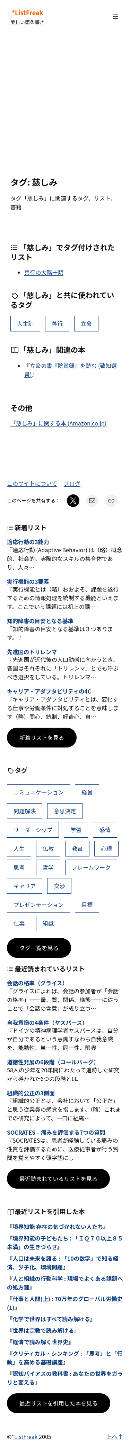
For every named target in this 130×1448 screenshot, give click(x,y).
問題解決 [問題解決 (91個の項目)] (25, 811)
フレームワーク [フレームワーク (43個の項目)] (91, 867)
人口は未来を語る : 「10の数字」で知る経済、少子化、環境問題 (63, 1262)
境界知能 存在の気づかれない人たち (57, 1226)
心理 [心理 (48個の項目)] (106, 848)
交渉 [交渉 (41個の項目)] (59, 886)
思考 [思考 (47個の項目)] (19, 867)
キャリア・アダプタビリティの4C (49, 691)
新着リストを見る (41, 737)
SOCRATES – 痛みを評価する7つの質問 (56, 1132)
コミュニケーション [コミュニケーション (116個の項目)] (39, 792)
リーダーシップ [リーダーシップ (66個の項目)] (33, 829)
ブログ (72, 483)
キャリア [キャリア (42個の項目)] (25, 886)
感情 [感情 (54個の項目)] (105, 829)
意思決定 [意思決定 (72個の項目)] (65, 811)
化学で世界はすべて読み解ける (51, 1319)
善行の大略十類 (43, 272)
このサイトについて (32, 483)
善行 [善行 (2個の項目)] (57, 323)
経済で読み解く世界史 (40, 1342)
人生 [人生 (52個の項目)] (19, 848)
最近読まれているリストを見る (58, 1178)
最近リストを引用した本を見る (58, 1403)
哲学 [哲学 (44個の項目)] (48, 867)
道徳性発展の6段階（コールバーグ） (53, 1062)
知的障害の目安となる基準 (40, 621)
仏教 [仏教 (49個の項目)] (48, 848)
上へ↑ (114, 1436)
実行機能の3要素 (28, 581)
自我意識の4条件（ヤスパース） (47, 1022)
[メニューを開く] (115, 16)
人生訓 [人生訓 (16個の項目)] (25, 323)
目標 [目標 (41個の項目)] (87, 904)
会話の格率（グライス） (37, 983)
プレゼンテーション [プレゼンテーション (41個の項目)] (39, 904)
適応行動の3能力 (28, 542)
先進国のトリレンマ (32, 652)
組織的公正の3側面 (30, 1093)
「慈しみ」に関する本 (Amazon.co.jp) (58, 423)
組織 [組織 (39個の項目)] (48, 923)
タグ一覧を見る (39, 948)
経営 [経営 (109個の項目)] (87, 792)
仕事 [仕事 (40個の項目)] (19, 923)
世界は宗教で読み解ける (43, 1330)
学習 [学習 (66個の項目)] (75, 829)
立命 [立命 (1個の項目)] (86, 323)
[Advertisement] (65, 105)
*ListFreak (27, 12)
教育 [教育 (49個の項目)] (77, 848)
